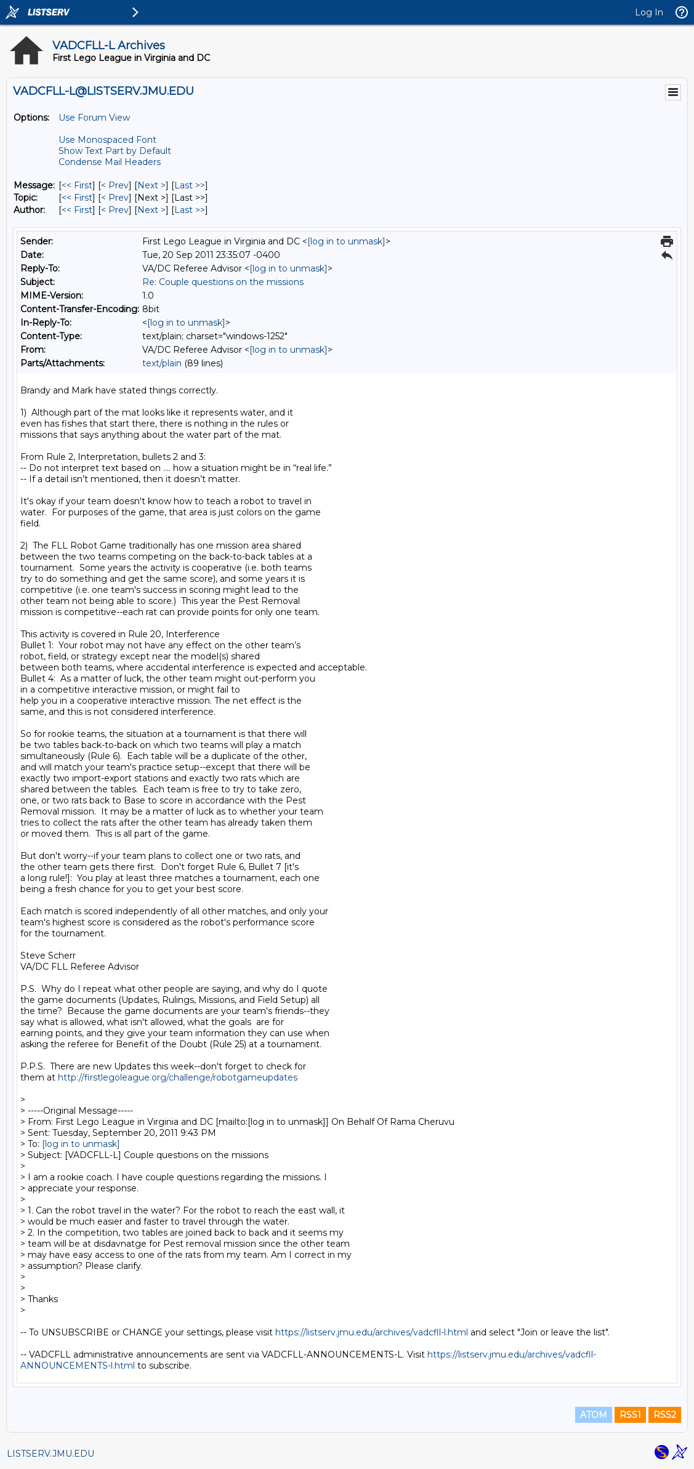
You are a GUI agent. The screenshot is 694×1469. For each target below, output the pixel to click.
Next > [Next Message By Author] (151, 209)
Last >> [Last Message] (189, 185)
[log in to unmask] (346, 241)
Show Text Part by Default (115, 150)
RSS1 (630, 1414)
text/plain (162, 363)
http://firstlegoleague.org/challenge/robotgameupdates (177, 1077)
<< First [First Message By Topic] (77, 197)
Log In (649, 12)
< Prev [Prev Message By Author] (115, 209)
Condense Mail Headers (110, 161)
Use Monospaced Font (107, 139)
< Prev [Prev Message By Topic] (115, 197)
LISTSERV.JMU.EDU (50, 1453)
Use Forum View (94, 117)
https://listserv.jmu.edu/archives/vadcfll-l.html (371, 1332)
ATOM (593, 1414)
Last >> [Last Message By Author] (189, 209)
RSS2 (664, 1414)
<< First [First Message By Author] (77, 209)
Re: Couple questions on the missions (223, 282)
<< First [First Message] (77, 185)
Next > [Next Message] (151, 185)
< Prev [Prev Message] (115, 185)
